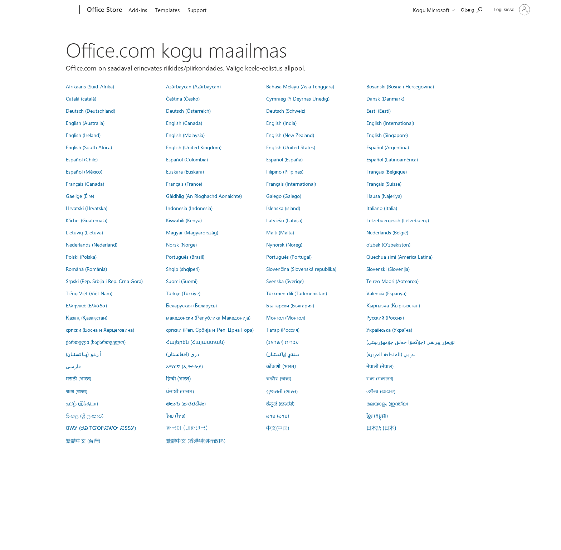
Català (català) (81, 98)
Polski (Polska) (81, 256)
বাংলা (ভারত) (76, 391)
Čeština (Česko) (183, 98)
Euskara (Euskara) (185, 171)
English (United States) (290, 147)
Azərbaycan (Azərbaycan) (193, 86)
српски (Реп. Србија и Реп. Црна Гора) (210, 329)
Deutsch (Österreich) (188, 110)
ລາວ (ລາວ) (277, 415)
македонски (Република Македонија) (208, 317)
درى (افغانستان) (182, 353)
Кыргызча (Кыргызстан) (393, 305)
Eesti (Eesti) (378, 110)
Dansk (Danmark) (385, 98)
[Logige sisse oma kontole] (511, 9)
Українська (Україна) (389, 329)
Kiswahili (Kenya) (184, 220)
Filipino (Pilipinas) (284, 171)
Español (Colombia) (187, 159)
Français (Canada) (85, 183)
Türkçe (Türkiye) (183, 293)
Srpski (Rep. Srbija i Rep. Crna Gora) (104, 280)
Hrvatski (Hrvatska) (86, 207)
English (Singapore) (387, 134)
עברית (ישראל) (282, 341)
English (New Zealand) (290, 134)
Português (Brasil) (185, 256)
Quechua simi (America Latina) (399, 256)
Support (196, 10)
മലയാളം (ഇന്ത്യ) (387, 403)
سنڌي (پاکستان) (282, 353)
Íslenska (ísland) (283, 207)
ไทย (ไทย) (175, 415)
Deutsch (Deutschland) (90, 110)
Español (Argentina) (387, 147)
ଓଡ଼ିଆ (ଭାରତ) (380, 391)
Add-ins (137, 10)
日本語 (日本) (381, 428)
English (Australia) (85, 122)
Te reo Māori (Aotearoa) (392, 280)
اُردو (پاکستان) (84, 353)
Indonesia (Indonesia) (189, 207)
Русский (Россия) (385, 317)
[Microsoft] (52, 10)
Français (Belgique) (386, 171)
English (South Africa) (89, 147)
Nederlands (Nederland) (91, 244)
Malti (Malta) (280, 232)
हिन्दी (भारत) (178, 379)
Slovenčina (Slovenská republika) (301, 268)
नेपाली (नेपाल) (380, 366)
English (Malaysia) (185, 134)
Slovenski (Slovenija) (388, 268)
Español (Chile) (82, 159)
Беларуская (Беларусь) (191, 305)
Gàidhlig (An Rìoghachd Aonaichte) (204, 195)
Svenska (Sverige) (285, 280)
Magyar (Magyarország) (192, 232)
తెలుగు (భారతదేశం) (186, 403)
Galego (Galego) (283, 195)
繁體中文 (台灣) (83, 440)
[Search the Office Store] (472, 9)
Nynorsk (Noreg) (284, 244)
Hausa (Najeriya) (384, 195)
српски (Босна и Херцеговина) (100, 329)
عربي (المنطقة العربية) (390, 353)
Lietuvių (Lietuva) (84, 232)
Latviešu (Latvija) (284, 220)
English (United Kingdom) (193, 147)
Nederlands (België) (387, 232)
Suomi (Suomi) (181, 280)
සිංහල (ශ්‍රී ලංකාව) (84, 415)
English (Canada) (184, 122)
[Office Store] (104, 10)
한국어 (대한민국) (187, 427)
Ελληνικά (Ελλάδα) (86, 305)
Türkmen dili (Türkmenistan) (296, 293)
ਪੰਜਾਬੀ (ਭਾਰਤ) (180, 391)
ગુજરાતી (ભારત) (282, 391)
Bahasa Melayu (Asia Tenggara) (300, 86)
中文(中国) (277, 427)
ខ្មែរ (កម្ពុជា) (377, 415)
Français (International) (291, 183)
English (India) (281, 122)
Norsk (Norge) (181, 244)
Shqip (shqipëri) (183, 268)
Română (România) (86, 268)
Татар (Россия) (282, 329)
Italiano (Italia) (381, 207)
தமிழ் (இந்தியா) (82, 403)
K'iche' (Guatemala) (86, 220)
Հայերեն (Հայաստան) (195, 341)
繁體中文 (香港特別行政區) (195, 440)
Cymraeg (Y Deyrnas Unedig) (298, 98)
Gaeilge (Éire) (80, 195)
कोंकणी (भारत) (281, 366)
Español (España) (284, 159)
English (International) (390, 122)
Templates (167, 10)
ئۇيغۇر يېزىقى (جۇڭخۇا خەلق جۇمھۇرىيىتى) (410, 341)
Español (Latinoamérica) (392, 159)
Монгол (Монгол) (285, 317)
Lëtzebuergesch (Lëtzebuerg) (397, 220)
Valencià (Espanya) (386, 293)
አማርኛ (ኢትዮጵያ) (184, 366)
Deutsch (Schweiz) (285, 110)
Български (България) (290, 305)
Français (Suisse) (383, 183)
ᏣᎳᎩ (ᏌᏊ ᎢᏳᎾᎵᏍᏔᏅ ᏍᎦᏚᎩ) (101, 427)
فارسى (73, 366)
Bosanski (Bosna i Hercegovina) (400, 86)
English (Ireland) (83, 134)
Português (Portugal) (289, 256)
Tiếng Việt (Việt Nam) (89, 293)
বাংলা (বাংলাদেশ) (379, 378)
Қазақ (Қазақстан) (86, 317)
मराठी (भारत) (78, 378)
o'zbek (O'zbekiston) (388, 244)
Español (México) (84, 171)
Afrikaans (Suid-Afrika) (90, 86)
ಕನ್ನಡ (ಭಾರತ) (280, 403)
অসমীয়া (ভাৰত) (278, 378)
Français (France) (184, 183)
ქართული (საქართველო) (96, 341)
